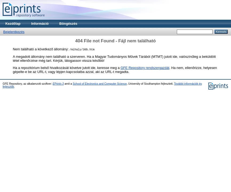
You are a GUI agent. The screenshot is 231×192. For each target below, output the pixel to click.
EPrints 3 (58, 83)
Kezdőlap (13, 24)
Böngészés (68, 24)
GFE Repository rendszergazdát (145, 68)
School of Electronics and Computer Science (100, 83)
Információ (40, 24)
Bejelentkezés (14, 32)
